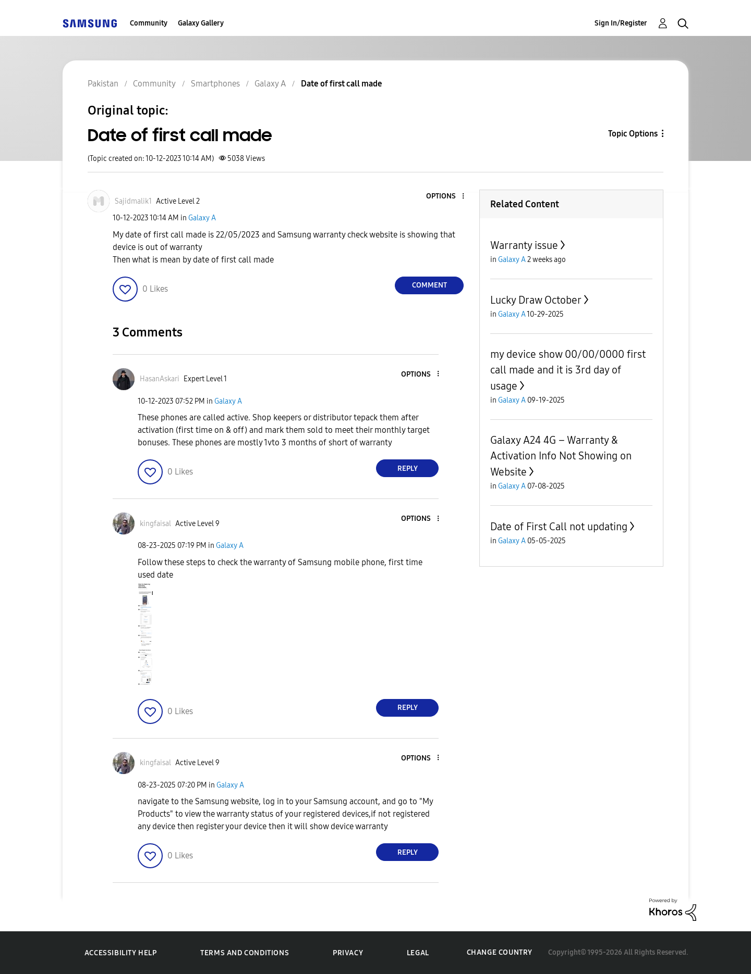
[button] (446, 197)
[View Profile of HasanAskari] (159, 378)
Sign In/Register (621, 23)
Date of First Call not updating (558, 526)
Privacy (348, 952)
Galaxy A (202, 218)
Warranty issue (524, 245)
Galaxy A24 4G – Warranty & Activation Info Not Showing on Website (561, 456)
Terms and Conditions (244, 952)
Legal (418, 952)
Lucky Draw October (536, 300)
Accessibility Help (120, 952)
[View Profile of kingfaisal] (155, 523)
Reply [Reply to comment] (407, 468)
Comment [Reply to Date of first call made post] (429, 285)
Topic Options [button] (633, 134)
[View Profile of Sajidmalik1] (133, 201)
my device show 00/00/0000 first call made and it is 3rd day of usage (568, 370)
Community (148, 23)
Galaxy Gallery (201, 23)
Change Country (499, 952)
